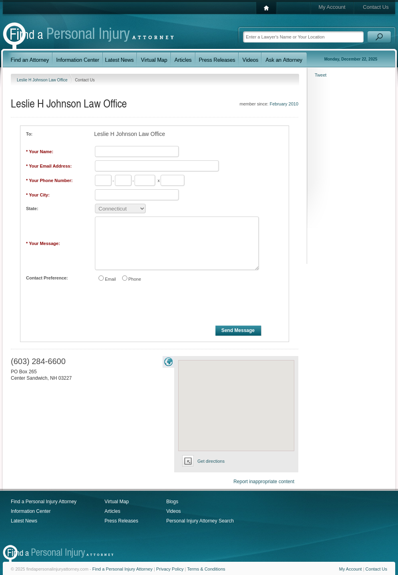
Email (110, 279)
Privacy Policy (169, 569)
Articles (112, 511)
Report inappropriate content (263, 481)
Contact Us (375, 7)
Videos (173, 511)
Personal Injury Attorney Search (200, 521)
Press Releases (121, 521)
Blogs (172, 501)
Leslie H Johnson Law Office (42, 80)
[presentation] (155, 305)
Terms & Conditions (206, 569)
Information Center (30, 511)
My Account (331, 7)
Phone (135, 279)
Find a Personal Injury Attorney (43, 501)
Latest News (24, 521)
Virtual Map (117, 501)
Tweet (320, 75)
